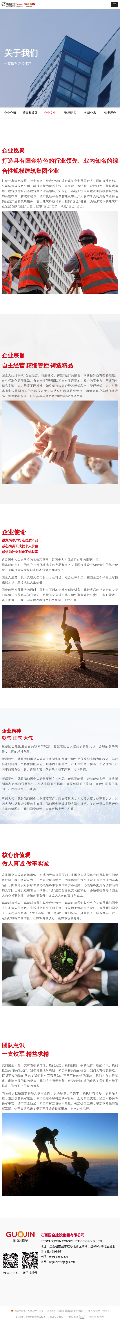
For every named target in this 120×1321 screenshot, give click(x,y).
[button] (114, 4)
